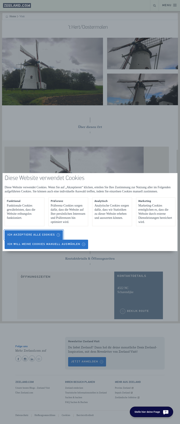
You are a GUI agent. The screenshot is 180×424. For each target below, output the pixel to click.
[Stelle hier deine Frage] (151, 412)
